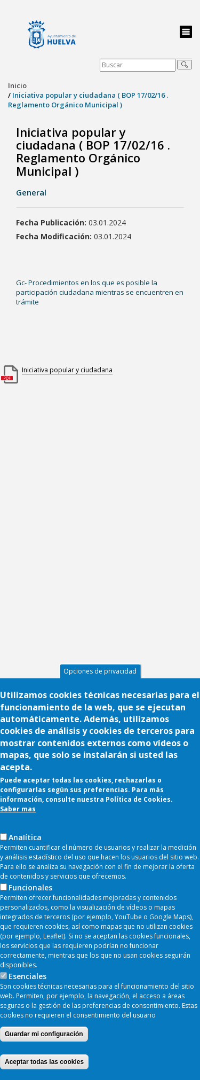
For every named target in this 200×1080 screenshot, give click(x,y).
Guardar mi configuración (44, 1044)
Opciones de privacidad (100, 681)
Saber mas (18, 819)
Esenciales (27, 986)
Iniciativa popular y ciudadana (67, 369)
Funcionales (30, 898)
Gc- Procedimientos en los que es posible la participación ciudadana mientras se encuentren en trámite (99, 292)
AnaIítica (25, 847)
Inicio (17, 85)
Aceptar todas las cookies (44, 1072)
